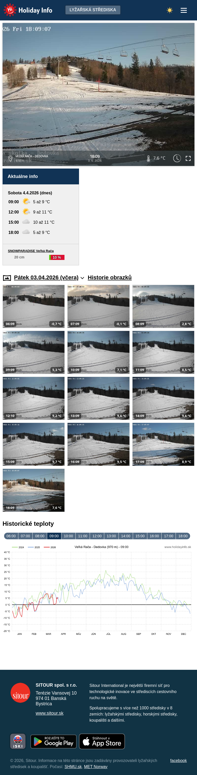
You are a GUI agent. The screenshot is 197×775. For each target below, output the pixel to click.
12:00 (97, 536)
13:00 (111, 536)
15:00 (140, 536)
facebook (178, 760)
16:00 (154, 536)
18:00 (183, 536)
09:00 (54, 536)
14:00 (125, 536)
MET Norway (96, 767)
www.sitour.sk (49, 713)
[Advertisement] (139, 217)
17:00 (168, 536)
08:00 (39, 536)
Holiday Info (23, 6)
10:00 (68, 536)
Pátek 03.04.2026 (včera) (49, 277)
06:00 (11, 536)
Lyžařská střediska (93, 10)
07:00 (25, 536)
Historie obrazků (110, 277)
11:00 (82, 536)
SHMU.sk (73, 767)
